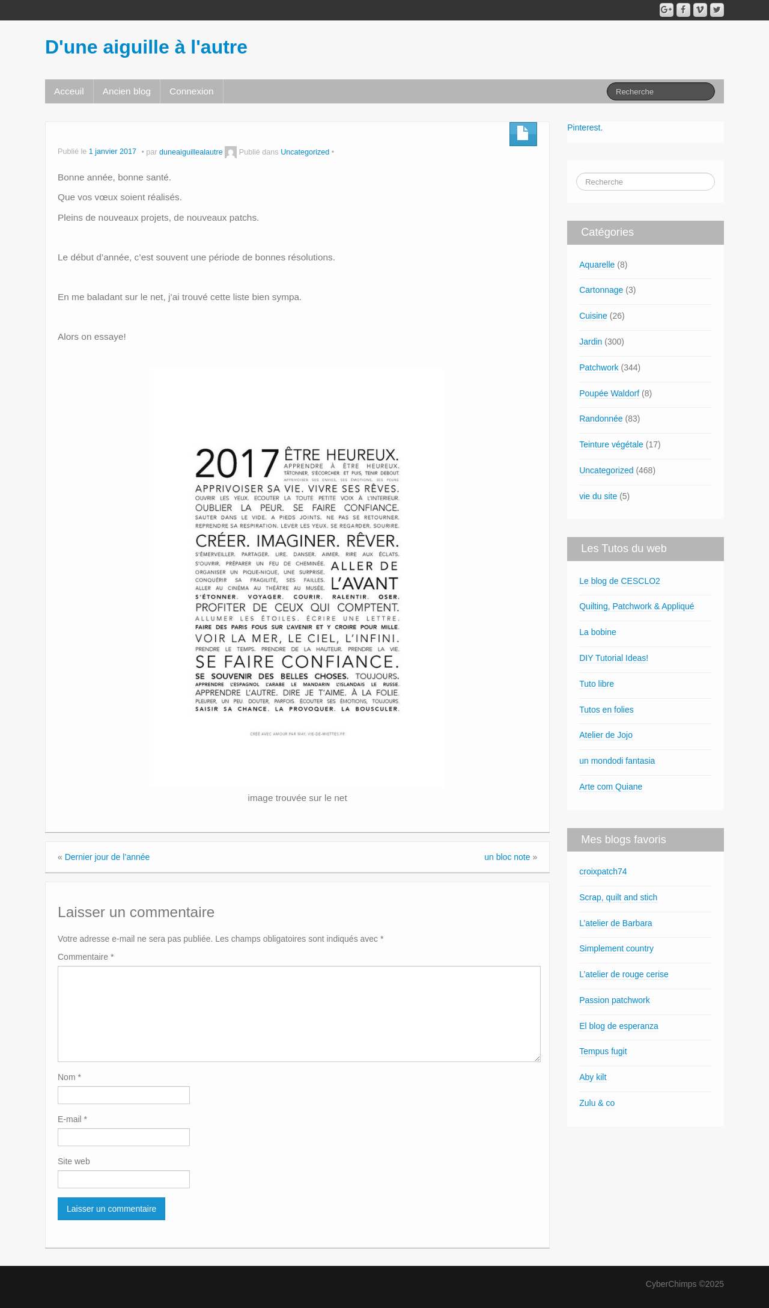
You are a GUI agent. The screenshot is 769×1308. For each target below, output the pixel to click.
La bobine (597, 632)
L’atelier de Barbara (615, 923)
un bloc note (507, 857)
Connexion (191, 91)
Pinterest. (585, 127)
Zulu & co (597, 1103)
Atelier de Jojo (606, 735)
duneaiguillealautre (191, 152)
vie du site (598, 496)
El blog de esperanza (618, 1026)
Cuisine (593, 316)
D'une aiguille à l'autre (146, 47)
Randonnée (600, 418)
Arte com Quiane (610, 786)
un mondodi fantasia (617, 761)
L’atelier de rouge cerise (624, 974)
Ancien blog (127, 91)
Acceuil (69, 91)
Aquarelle (597, 264)
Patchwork (598, 367)
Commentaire (86, 957)
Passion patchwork (614, 1000)
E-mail (72, 1119)
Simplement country (616, 948)
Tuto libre (596, 684)
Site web (74, 1161)
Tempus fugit (603, 1051)
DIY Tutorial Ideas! (613, 658)
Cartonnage (601, 290)
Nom (69, 1077)
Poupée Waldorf (609, 393)
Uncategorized (305, 152)
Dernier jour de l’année (107, 857)
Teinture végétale (611, 444)
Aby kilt (592, 1077)
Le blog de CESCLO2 (619, 581)
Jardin (590, 341)
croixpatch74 (603, 871)
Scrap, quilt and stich (618, 897)
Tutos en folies (606, 709)
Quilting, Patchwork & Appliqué (636, 606)
